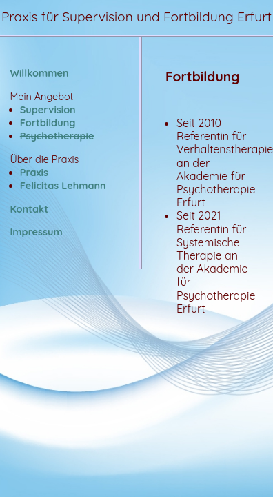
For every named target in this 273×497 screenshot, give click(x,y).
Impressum (36, 232)
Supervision (48, 110)
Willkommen (39, 73)
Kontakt (29, 209)
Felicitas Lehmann (63, 185)
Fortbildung (48, 123)
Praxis (34, 172)
